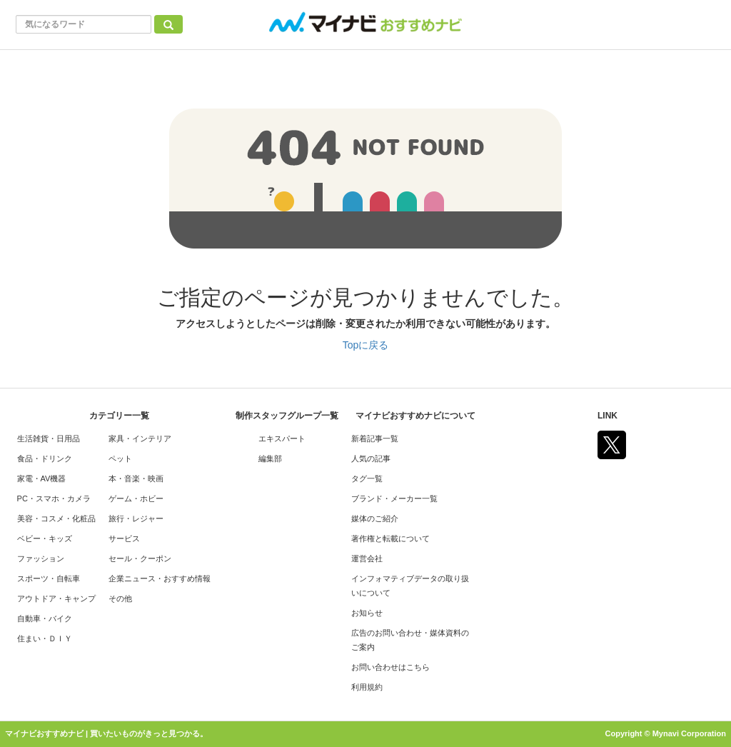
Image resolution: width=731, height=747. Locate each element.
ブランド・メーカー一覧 (394, 498)
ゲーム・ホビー (136, 498)
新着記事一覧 (374, 438)
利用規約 (367, 687)
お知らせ (367, 612)
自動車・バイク (44, 618)
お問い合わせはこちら (390, 667)
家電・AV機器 (41, 478)
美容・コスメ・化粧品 (56, 518)
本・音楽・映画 (136, 478)
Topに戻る (366, 345)
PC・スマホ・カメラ (54, 498)
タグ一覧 (367, 478)
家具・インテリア (140, 438)
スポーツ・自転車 (48, 578)
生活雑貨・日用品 (48, 438)
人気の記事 (370, 458)
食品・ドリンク (44, 458)
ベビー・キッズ (44, 538)
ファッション (40, 558)
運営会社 (367, 558)
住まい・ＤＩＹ (44, 638)
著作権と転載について (390, 538)
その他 (120, 598)
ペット (120, 458)
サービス (124, 538)
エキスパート (282, 438)
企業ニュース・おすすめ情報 (160, 578)
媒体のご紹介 (374, 518)
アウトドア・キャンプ (56, 598)
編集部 (270, 458)
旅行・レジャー (136, 518)
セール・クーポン (140, 558)
